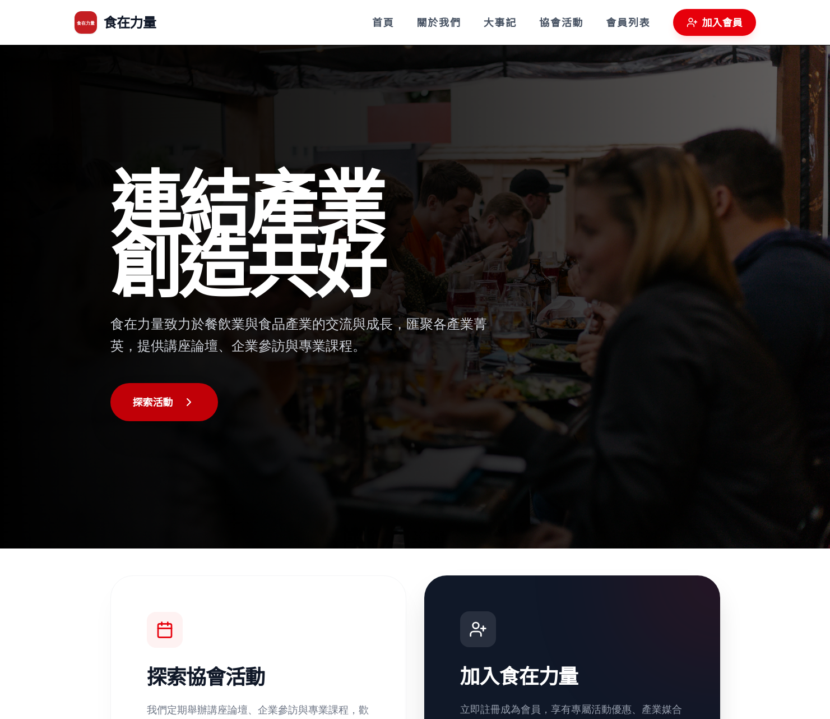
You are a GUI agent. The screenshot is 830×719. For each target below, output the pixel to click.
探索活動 (164, 402)
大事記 (500, 22)
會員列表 (628, 22)
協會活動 (561, 22)
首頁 (383, 22)
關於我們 (438, 22)
